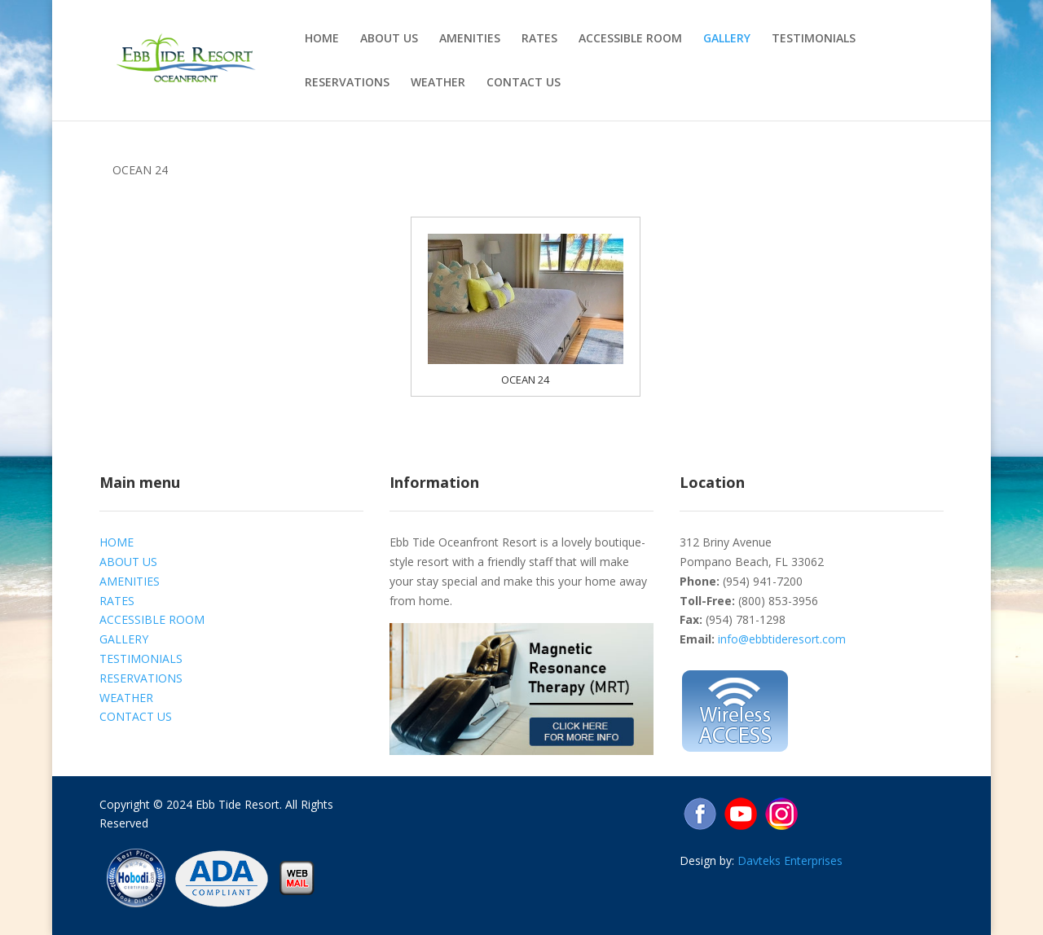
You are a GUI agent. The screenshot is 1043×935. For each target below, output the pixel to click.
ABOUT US (389, 39)
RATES (539, 39)
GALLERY (726, 39)
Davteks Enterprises (790, 860)
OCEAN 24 (525, 379)
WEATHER (438, 83)
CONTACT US (523, 83)
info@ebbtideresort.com (782, 639)
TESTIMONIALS (814, 39)
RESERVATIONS (347, 83)
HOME (322, 39)
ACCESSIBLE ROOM (630, 39)
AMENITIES (469, 39)
